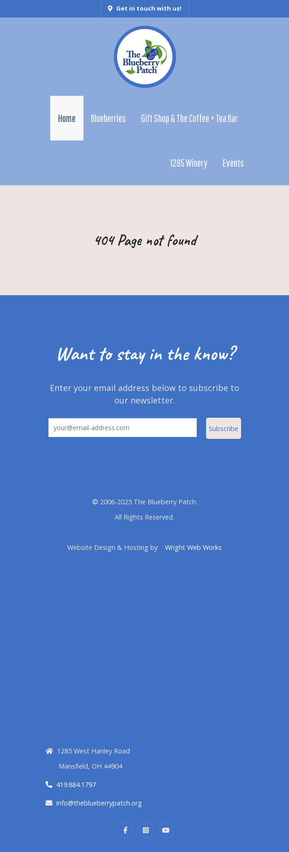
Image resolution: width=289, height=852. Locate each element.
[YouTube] (166, 830)
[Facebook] (126, 830)
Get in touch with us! (145, 8)
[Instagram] (146, 830)
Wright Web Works (193, 547)
